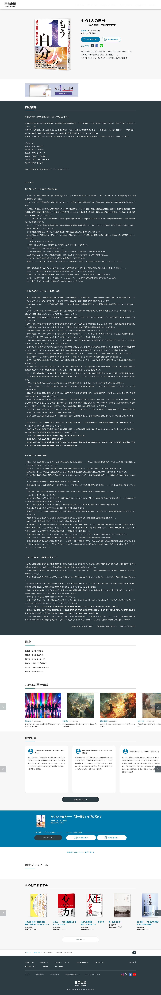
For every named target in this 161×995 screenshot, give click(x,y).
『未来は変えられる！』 (90, 406)
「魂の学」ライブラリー (108, 5)
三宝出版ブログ (140, 5)
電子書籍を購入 (111, 39)
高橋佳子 (84, 30)
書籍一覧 (80, 939)
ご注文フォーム (48, 838)
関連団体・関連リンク (72, 974)
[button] (158, 706)
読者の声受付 (40, 974)
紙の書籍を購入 (91, 39)
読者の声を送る (80, 800)
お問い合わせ (54, 974)
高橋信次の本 (92, 5)
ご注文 (27, 974)
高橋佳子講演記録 (126, 5)
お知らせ (45, 966)
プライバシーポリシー (93, 974)
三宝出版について (31, 966)
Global (152, 5)
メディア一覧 (59, 966)
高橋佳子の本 (79, 5)
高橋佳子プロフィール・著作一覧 (80, 852)
